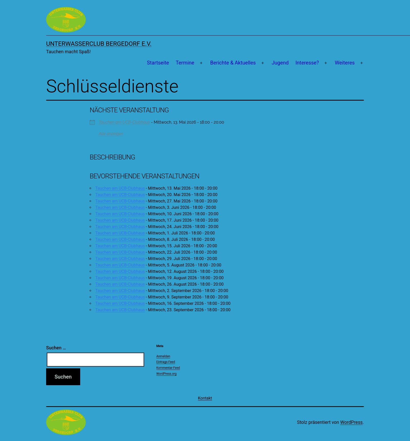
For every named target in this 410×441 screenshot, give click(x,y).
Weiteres (345, 63)
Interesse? (307, 63)
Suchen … (56, 347)
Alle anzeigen (111, 133)
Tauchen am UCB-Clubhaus (124, 122)
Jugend (280, 63)
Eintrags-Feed (165, 362)
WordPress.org (166, 373)
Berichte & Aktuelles (233, 63)
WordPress (351, 422)
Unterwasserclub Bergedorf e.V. (98, 43)
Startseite (158, 63)
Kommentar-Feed (168, 368)
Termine (185, 63)
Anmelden (163, 356)
